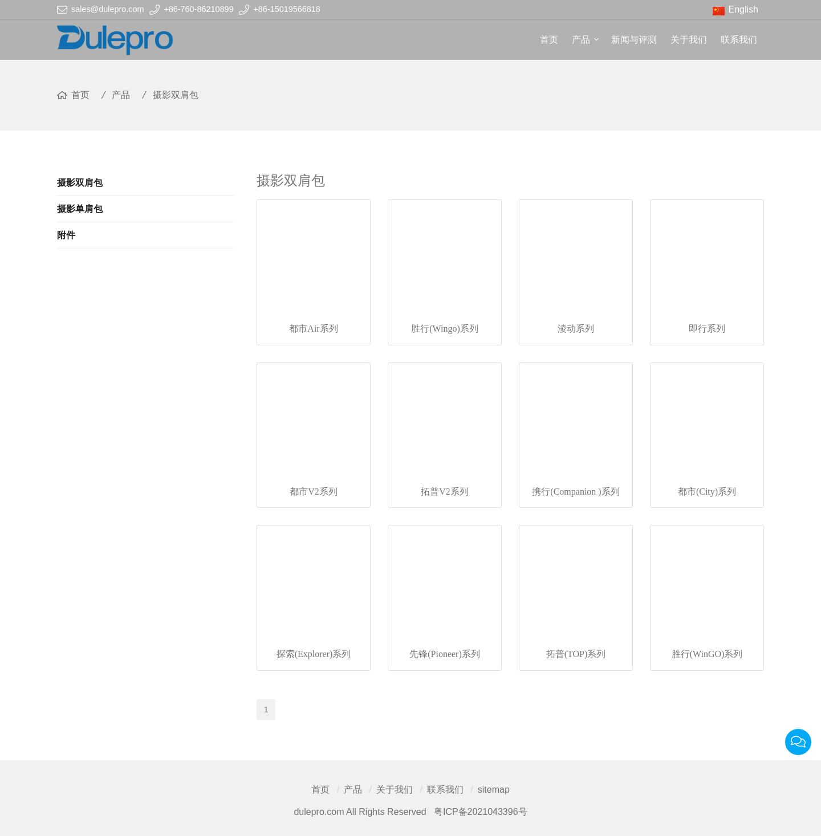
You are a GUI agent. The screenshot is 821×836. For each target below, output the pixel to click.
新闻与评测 (634, 39)
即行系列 (707, 328)
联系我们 (739, 39)
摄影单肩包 (80, 209)
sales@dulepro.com (107, 9)
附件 (66, 235)
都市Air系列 (313, 328)
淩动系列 (576, 328)
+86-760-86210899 (198, 9)
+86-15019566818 (286, 9)
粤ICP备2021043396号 (480, 812)
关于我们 (688, 39)
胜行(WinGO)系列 (707, 654)
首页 (549, 39)
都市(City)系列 (707, 491)
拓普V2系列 (445, 491)
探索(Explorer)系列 (314, 654)
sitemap (494, 789)
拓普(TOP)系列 (576, 654)
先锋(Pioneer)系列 (444, 654)
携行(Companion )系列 (575, 491)
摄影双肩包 (175, 95)
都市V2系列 (314, 491)
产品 (581, 39)
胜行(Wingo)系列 (444, 328)
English (743, 9)
